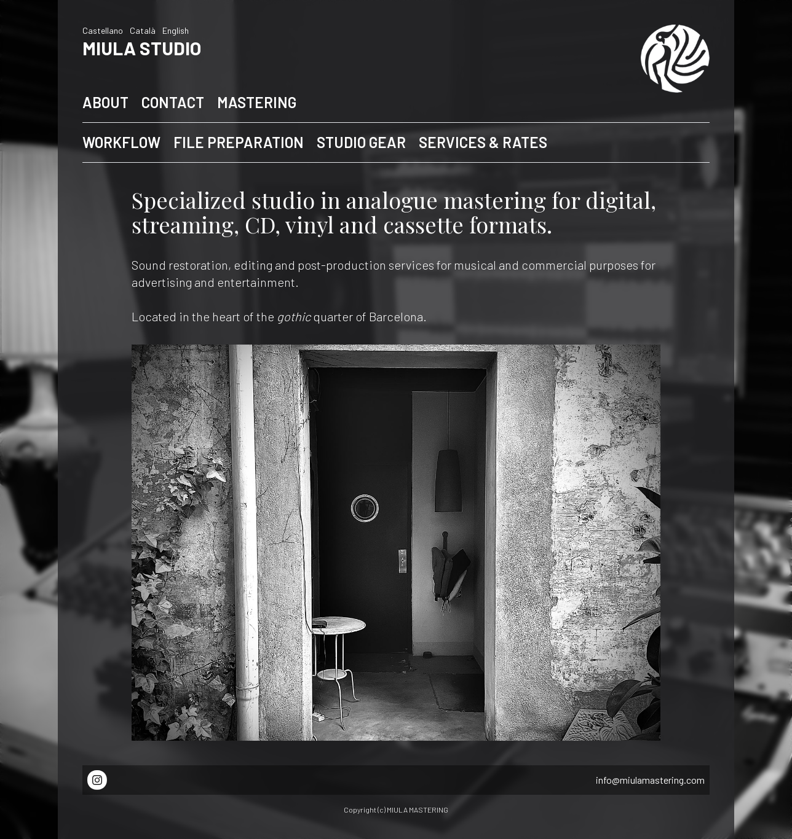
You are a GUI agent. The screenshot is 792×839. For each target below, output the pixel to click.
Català (143, 30)
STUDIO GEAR (361, 142)
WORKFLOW (121, 142)
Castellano (102, 30)
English (175, 30)
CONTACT (172, 102)
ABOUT (105, 102)
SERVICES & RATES (483, 142)
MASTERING (256, 102)
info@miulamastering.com (650, 780)
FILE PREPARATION (238, 142)
